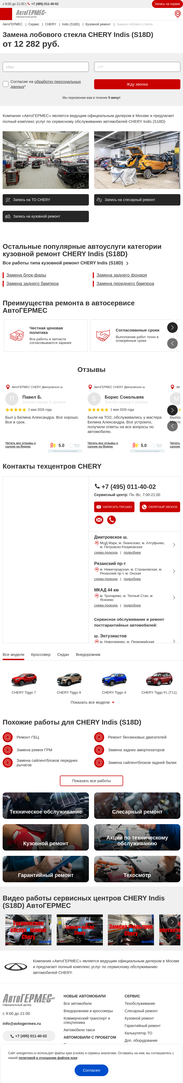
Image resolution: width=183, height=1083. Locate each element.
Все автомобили (78, 1003)
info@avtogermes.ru (22, 1023)
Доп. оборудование (141, 1040)
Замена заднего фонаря (122, 275)
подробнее (132, 552)
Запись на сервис (167, 4)
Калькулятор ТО (138, 1033)
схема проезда (106, 552)
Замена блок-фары (26, 275)
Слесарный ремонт (141, 1011)
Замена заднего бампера (32, 283)
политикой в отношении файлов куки (48, 1058)
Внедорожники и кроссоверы (88, 1011)
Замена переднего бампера (125, 283)
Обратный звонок (162, 506)
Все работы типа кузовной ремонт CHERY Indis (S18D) (63, 262)
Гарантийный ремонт (143, 1026)
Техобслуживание (140, 1003)
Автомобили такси (79, 1030)
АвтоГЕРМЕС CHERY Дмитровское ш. (37, 386)
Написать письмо (117, 506)
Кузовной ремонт (139, 1018)
